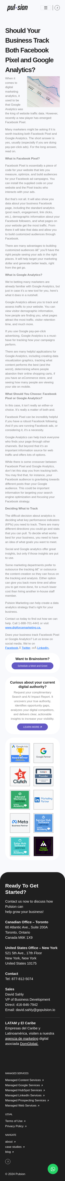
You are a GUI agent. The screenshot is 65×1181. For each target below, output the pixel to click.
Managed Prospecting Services (25, 1100)
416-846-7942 (27, 1005)
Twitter (26, 648)
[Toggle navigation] (46, 8)
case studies (13, 1146)
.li (57, 8)
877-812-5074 (22, 979)
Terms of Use (14, 1121)
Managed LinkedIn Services (23, 1095)
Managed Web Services (20, 1105)
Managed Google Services (22, 1085)
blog (8, 1151)
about (9, 1141)
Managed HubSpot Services (23, 1090)
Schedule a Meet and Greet (32, 665)
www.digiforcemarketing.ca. (23, 627)
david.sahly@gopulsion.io (35, 1010)
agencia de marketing (21, 1038)
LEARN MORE (32, 727)
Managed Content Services (23, 1080)
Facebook (11, 648)
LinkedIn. (43, 648)
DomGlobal (28, 1044)
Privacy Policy (14, 1126)
